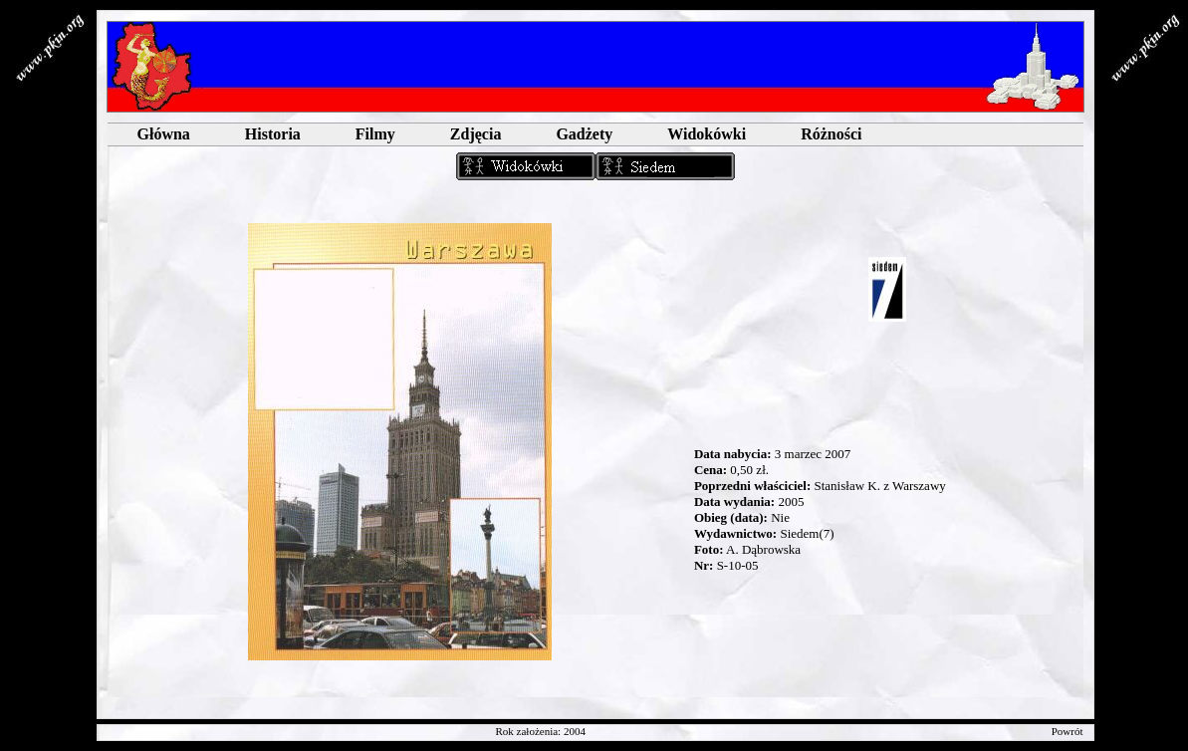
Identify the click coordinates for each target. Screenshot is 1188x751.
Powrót (1067, 731)
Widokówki (706, 133)
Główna (163, 133)
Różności (831, 133)
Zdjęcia (476, 133)
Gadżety (584, 133)
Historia (273, 133)
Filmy (375, 133)
